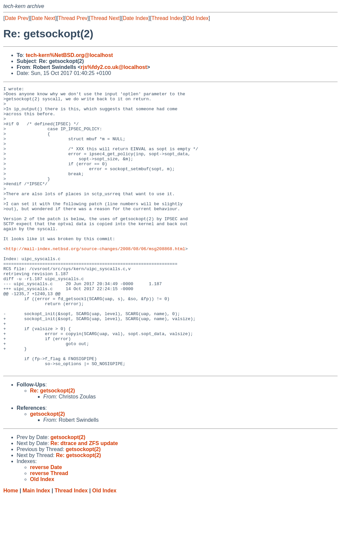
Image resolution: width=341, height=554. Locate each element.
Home (10, 547)
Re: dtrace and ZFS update (84, 500)
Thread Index (167, 18)
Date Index (135, 18)
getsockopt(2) (47, 471)
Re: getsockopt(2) (52, 447)
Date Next (43, 18)
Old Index (197, 18)
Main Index (36, 547)
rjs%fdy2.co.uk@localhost (114, 67)
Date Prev (16, 18)
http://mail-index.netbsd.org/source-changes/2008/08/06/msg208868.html (95, 281)
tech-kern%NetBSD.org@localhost (69, 55)
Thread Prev (73, 18)
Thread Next (105, 18)
